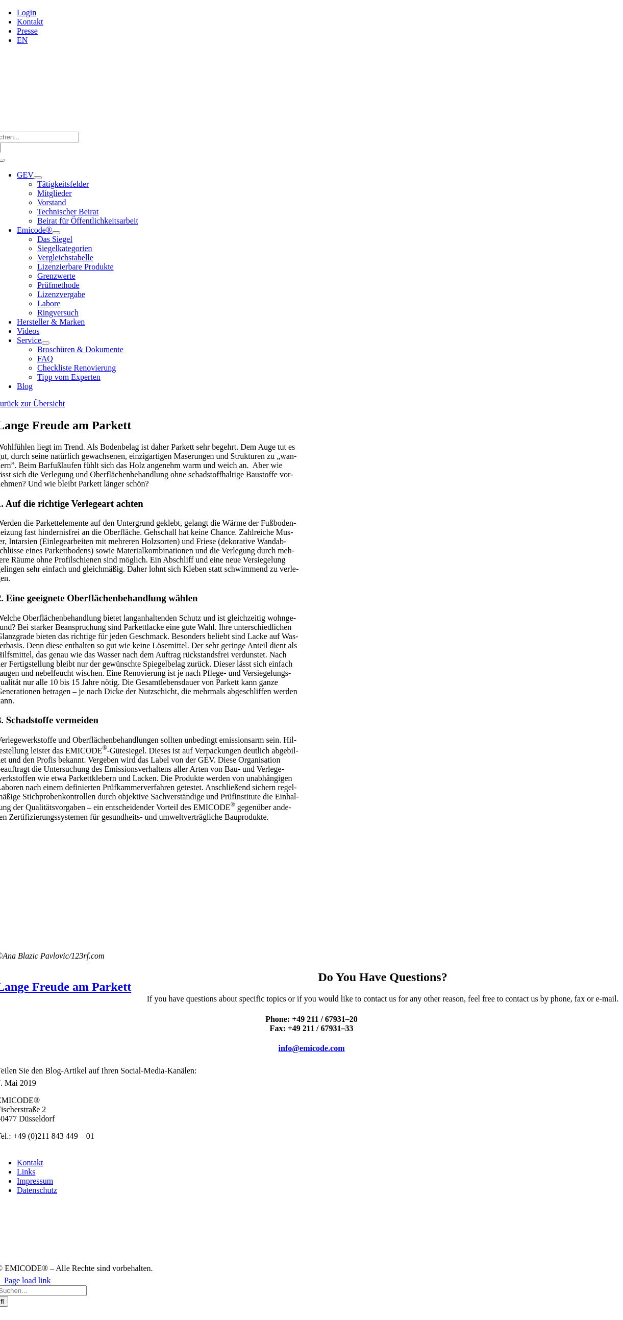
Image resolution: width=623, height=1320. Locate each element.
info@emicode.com (312, 1048)
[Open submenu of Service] (45, 343)
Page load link (27, 1280)
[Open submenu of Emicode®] (56, 232)
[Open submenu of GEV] (38, 177)
